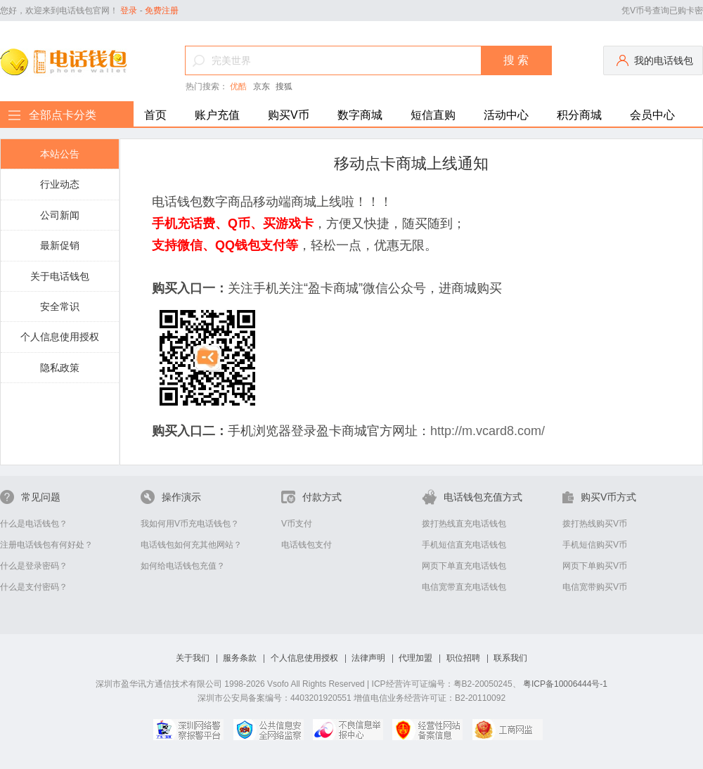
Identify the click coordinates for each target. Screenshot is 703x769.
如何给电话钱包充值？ (183, 566)
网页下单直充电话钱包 (464, 566)
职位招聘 (463, 658)
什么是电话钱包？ (33, 524)
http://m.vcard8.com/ (487, 431)
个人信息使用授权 (59, 336)
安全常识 (59, 306)
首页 (155, 115)
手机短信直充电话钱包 (464, 545)
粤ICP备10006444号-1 (565, 684)
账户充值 (217, 115)
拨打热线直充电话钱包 (464, 524)
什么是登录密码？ (33, 566)
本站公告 (59, 154)
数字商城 (359, 115)
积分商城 (579, 115)
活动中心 (506, 115)
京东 (261, 86)
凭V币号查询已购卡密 (662, 10)
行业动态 (59, 184)
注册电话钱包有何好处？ (46, 545)
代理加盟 (415, 658)
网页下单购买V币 (594, 566)
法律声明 (368, 658)
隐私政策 (59, 367)
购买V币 (288, 115)
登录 (128, 10)
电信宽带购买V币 (594, 587)
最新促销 (59, 245)
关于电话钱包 (59, 276)
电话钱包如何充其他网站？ (191, 545)
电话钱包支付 (306, 545)
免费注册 (162, 10)
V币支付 (296, 524)
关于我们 (192, 658)
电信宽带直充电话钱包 (464, 587)
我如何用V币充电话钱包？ (190, 524)
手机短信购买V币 (594, 545)
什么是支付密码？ (33, 587)
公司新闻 (59, 215)
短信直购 (433, 115)
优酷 (238, 86)
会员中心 (652, 115)
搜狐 (284, 86)
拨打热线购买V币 (594, 524)
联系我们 (510, 658)
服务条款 (240, 658)
